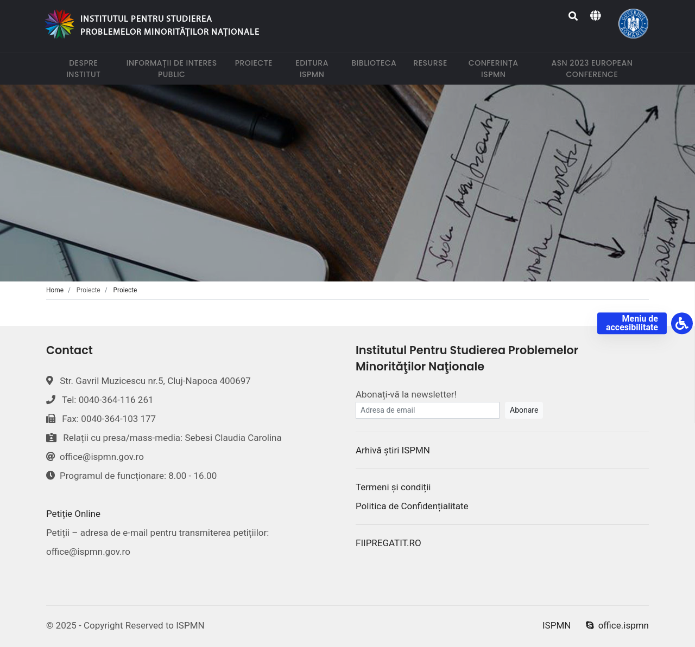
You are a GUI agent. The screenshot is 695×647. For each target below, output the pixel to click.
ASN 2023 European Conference (600, 68)
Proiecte (256, 62)
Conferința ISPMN (498, 68)
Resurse (432, 62)
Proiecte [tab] (125, 290)
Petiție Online (73, 513)
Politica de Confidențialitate (412, 506)
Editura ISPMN (317, 68)
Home (55, 290)
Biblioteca (376, 62)
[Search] (573, 16)
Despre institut (89, 68)
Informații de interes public (175, 68)
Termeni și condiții (393, 487)
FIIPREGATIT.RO (388, 542)
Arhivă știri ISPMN (393, 450)
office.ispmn (617, 625)
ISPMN (556, 625)
